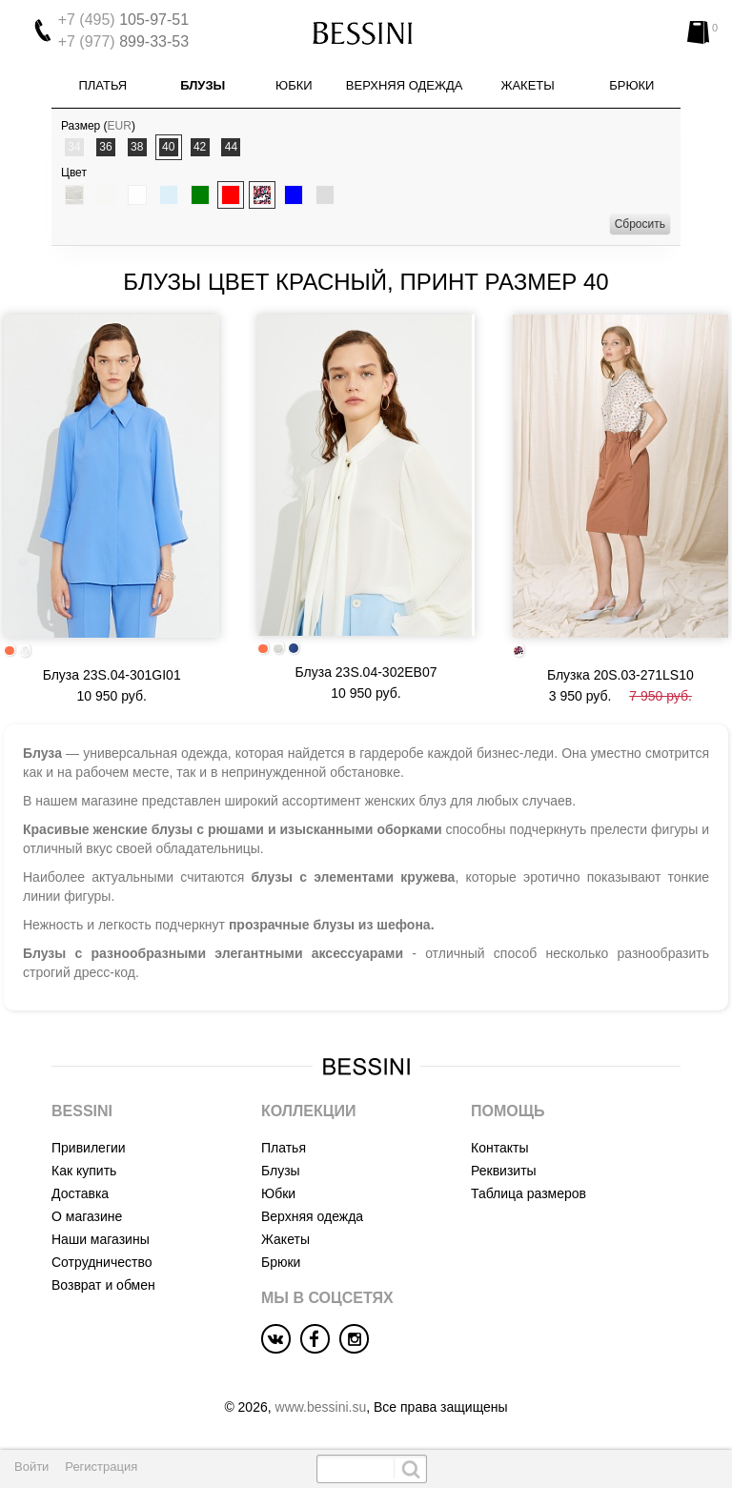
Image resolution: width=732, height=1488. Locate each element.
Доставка (80, 1193)
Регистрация (101, 1466)
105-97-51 (123, 19)
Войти (31, 1466)
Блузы (202, 85)
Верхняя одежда (404, 85)
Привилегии (88, 1147)
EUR (120, 125)
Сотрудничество (101, 1262)
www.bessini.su (321, 1407)
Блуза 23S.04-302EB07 (366, 672)
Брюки (631, 85)
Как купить (83, 1170)
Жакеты (527, 85)
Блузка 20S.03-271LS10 (620, 675)
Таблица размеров (528, 1193)
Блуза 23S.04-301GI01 (112, 675)
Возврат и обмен (103, 1285)
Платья (102, 85)
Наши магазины (100, 1239)
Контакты (499, 1147)
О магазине (86, 1216)
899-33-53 (123, 41)
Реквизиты (504, 1170)
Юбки (294, 85)
